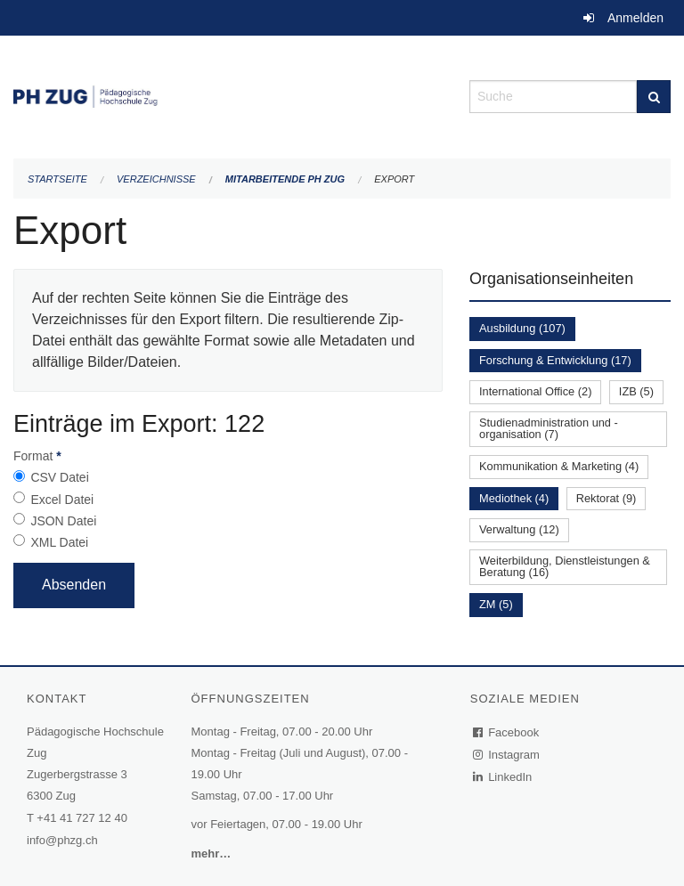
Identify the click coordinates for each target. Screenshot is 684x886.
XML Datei (59, 542)
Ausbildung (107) (522, 328)
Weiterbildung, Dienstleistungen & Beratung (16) (564, 566)
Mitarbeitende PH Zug (285, 179)
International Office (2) (535, 391)
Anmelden (635, 18)
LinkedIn (503, 777)
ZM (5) (496, 604)
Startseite (57, 179)
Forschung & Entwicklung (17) (555, 360)
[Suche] (654, 96)
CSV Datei (59, 477)
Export (394, 179)
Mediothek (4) (514, 498)
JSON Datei (63, 521)
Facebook (506, 732)
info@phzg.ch (62, 840)
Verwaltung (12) (519, 529)
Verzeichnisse (156, 179)
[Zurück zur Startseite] (228, 94)
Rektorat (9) (606, 498)
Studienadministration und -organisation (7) (548, 428)
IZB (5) (636, 391)
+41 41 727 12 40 (82, 818)
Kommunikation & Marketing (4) (559, 466)
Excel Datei (62, 499)
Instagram (507, 754)
